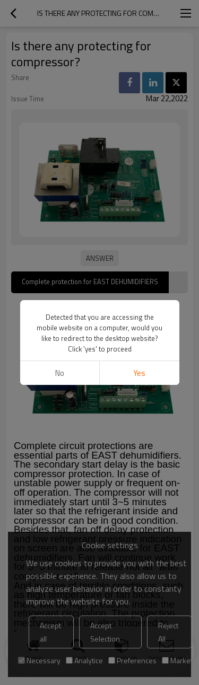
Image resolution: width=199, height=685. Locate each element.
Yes (139, 373)
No (59, 373)
